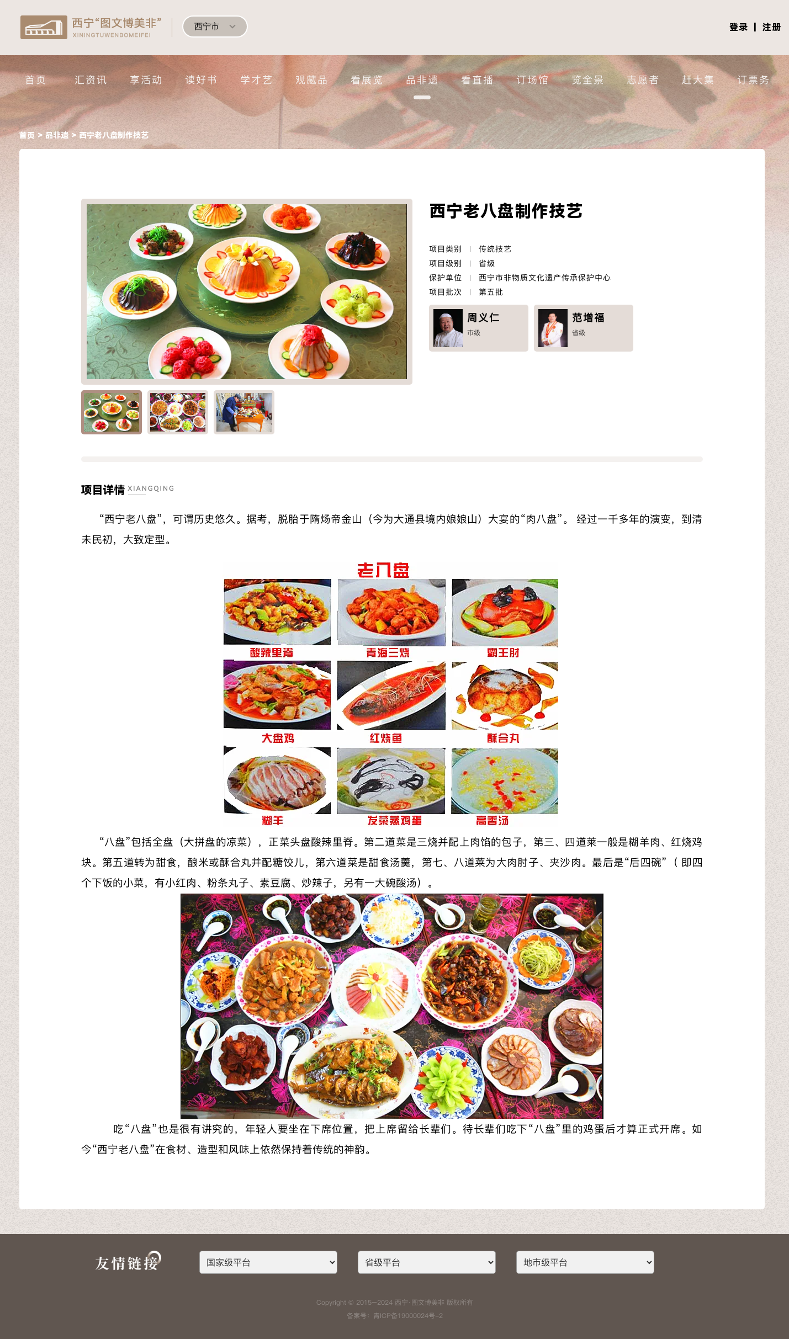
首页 (36, 80)
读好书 (201, 80)
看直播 (477, 80)
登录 (738, 27)
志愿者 (643, 80)
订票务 (753, 80)
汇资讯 (91, 80)
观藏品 (312, 80)
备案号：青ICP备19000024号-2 (395, 1315)
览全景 (588, 80)
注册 (771, 27)
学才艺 (256, 80)
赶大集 (698, 80)
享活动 (146, 80)
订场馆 (532, 80)
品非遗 (422, 80)
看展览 (367, 80)
